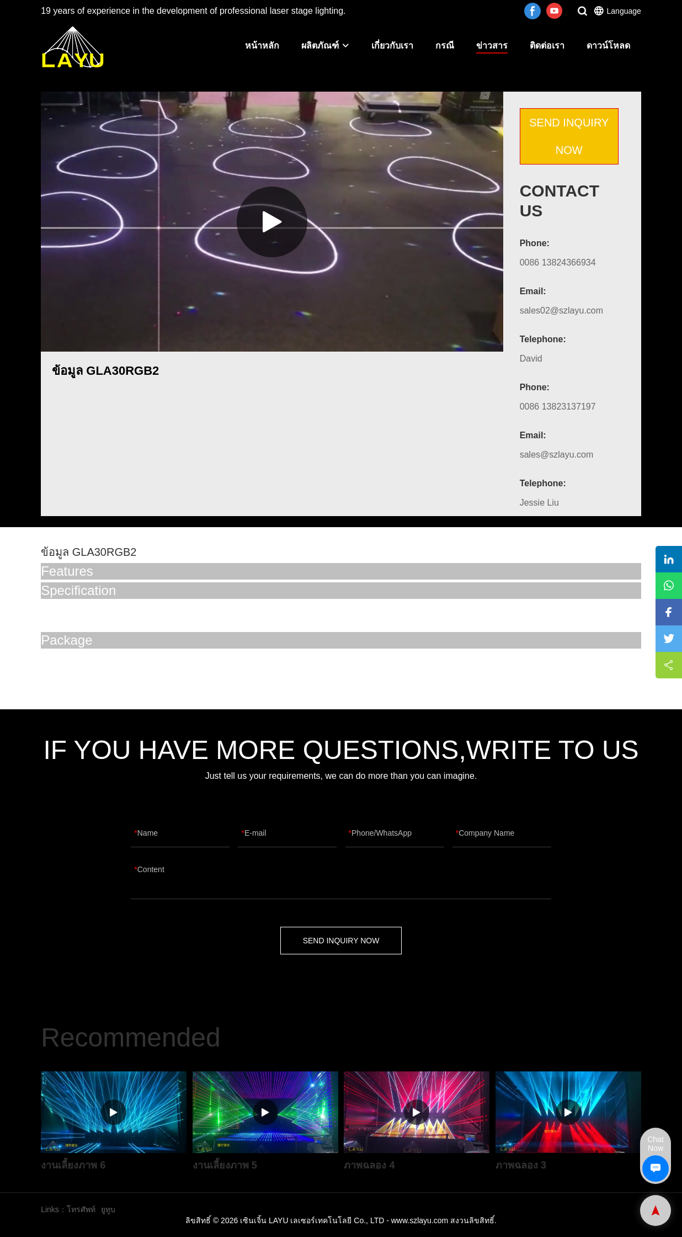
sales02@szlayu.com (561, 310)
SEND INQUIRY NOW (569, 136)
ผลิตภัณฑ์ (325, 45)
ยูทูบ (108, 1209)
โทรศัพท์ (81, 1209)
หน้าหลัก (262, 45)
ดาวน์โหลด (608, 45)
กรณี (444, 45)
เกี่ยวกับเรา (392, 45)
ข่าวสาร (492, 45)
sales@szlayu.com (557, 454)
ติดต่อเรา (547, 45)
